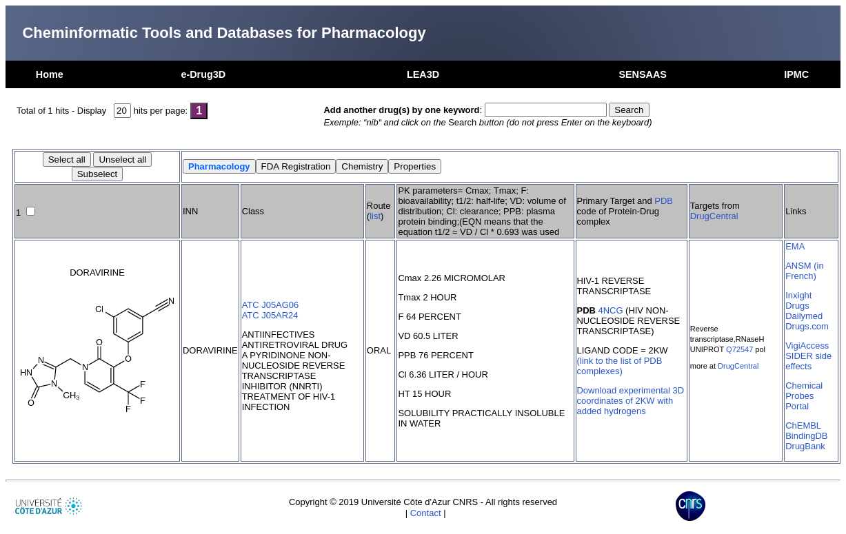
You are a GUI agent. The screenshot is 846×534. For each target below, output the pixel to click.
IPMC (796, 74)
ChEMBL (803, 425)
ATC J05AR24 (270, 315)
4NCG (610, 310)
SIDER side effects (808, 361)
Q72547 (739, 349)
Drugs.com (807, 326)
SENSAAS (642, 74)
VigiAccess (807, 345)
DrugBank (805, 446)
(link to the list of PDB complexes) (620, 366)
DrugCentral (714, 216)
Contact (425, 513)
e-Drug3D (203, 74)
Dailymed (804, 316)
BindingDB (806, 436)
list (375, 216)
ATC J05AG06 (270, 305)
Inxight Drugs (798, 300)
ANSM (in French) (804, 270)
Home (49, 74)
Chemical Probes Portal (804, 395)
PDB (663, 201)
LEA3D (423, 74)
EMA (795, 246)
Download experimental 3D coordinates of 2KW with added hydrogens (631, 400)
